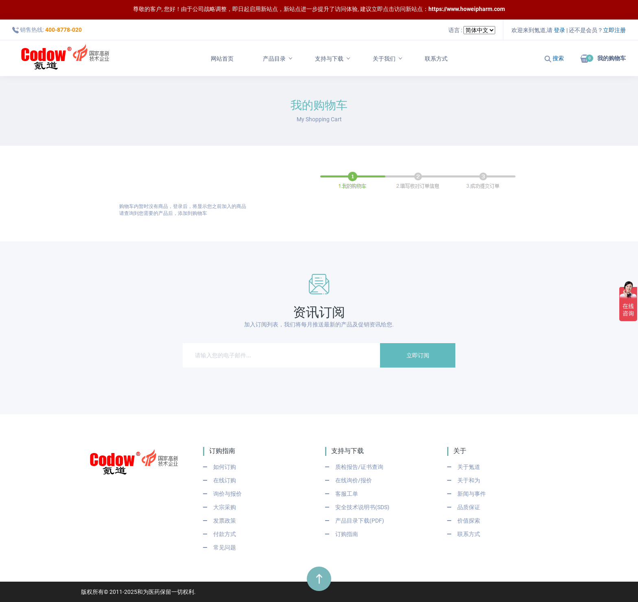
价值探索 (468, 520)
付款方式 (224, 534)
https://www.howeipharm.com (466, 9)
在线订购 (224, 480)
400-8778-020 (63, 29)
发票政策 (224, 520)
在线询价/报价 (353, 480)
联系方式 (436, 58)
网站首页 (222, 58)
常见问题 (224, 547)
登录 (559, 30)
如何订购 (224, 467)
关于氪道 (468, 467)
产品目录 (274, 58)
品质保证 (468, 507)
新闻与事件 (471, 493)
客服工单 (346, 493)
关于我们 (384, 58)
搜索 (554, 58)
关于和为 (468, 480)
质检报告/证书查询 (359, 467)
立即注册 (614, 30)
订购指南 (346, 534)
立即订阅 (417, 355)
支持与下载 (329, 58)
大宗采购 (224, 507)
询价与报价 (227, 493)
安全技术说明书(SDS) (362, 507)
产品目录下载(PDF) (359, 520)
